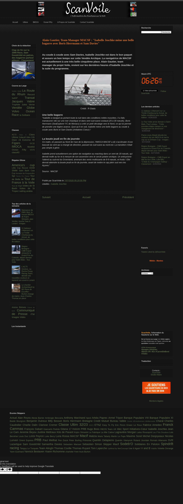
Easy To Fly (108, 425)
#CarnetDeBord (162, 352)
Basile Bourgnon (18, 421)
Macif (84, 436)
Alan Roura (25, 417)
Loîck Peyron (37, 436)
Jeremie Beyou (28, 432)
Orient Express (26, 440)
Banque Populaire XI (161, 417)
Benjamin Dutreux (37, 420)
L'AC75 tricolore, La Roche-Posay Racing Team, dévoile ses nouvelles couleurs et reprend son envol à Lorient (23, 273)
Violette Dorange (165, 448)
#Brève (144, 352)
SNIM (15, 170)
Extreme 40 (28, 140)
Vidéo (22, 317)
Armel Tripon (116, 417)
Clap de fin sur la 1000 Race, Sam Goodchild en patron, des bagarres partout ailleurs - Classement (23, 55)
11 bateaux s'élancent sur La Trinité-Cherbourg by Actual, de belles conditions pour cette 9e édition (23, 235)
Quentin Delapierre (103, 440)
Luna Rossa (63, 436)
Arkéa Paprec (100, 417)
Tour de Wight (17, 186)
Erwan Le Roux (135, 425)
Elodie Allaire (156, 375)
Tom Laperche (99, 448)
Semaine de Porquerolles (25, 173)
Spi (14, 176)
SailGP (18, 98)
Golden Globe (17, 91)
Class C (24, 135)
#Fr (149, 352)
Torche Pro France (23, 176)
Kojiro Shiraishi (81, 432)
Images (16, 317)
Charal (160, 420)
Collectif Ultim (25, 137)
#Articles (153, 349)
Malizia (93, 436)
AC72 (15, 135)
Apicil (89, 418)
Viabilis (154, 448)
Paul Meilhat (50, 440)
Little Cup (17, 168)
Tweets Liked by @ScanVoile (153, 252)
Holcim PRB (79, 429)
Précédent (128, 197)
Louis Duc (24, 436)
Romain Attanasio (159, 440)
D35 (33, 137)
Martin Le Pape (118, 436)
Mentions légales (156, 401)
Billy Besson (55, 420)
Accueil (86, 197)
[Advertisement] (88, 30)
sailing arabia (25, 191)
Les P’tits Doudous (161, 432)
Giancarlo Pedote (52, 429)
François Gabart (33, 429)
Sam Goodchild (32, 444)
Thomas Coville (63, 448)
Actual (14, 417)
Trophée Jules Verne (23, 104)
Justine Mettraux (47, 432)
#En (153, 352)
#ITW (143, 347)
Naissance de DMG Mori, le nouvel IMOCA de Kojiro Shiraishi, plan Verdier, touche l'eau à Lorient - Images (23, 217)
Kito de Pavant (65, 432)
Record (31, 94)
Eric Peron (121, 425)
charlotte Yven (72, 452)
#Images (145, 349)
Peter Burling (76, 440)
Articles (15, 307)
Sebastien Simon (92, 444)
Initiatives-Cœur (138, 429)
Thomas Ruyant (81, 448)
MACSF (75, 436)
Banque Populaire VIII (137, 417)
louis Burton (84, 452)
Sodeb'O (127, 444)
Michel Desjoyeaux (154, 436)
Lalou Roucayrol (145, 432)
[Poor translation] (8, 469)
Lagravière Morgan (126, 432)
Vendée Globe (23, 107)
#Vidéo (144, 354)
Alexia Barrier (38, 418)
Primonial (87, 440)
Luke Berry (50, 436)
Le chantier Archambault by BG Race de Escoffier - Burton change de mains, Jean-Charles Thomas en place (23, 291)
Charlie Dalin (31, 424)
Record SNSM (28, 168)
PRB (38, 440)
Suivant (46, 197)
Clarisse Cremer (49, 424)
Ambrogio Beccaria (54, 418)
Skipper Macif (111, 444)
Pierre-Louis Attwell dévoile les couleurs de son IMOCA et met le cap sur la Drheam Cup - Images (155, 137)
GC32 (32, 143)
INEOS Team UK (108, 429)
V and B (146, 448)
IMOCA (19, 146)
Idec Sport (123, 429)
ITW (33, 314)
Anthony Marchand (75, 417)
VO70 (32, 150)
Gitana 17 (66, 429)
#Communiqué (150, 347)
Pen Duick (63, 440)
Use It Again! (134, 448)
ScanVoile (156, 373)
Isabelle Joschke (59, 184)
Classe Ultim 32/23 (74, 424)
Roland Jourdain (142, 440)
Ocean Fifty (21, 150)
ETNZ (98, 424)
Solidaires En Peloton (148, 444)
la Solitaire (25, 115)
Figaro (21, 143)
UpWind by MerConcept (118, 448)
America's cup (23, 165)
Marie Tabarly (104, 436)
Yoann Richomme (55, 451)
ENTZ (92, 425)
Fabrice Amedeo (153, 424)
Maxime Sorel (134, 436)
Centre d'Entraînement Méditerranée (141, 421)
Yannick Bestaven (34, 451)
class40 (15, 152)
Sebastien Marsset (72, 444)
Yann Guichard (17, 452)
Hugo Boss (93, 429)
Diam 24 (17, 140)
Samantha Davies (52, 444)
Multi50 (31, 147)
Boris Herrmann (72, 420)
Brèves (23, 307)
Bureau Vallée (118, 420)
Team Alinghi (46, 448)
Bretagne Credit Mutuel (96, 420)
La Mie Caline (108, 432)
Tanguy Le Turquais (29, 448)
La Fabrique (95, 432)
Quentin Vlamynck (124, 440)
